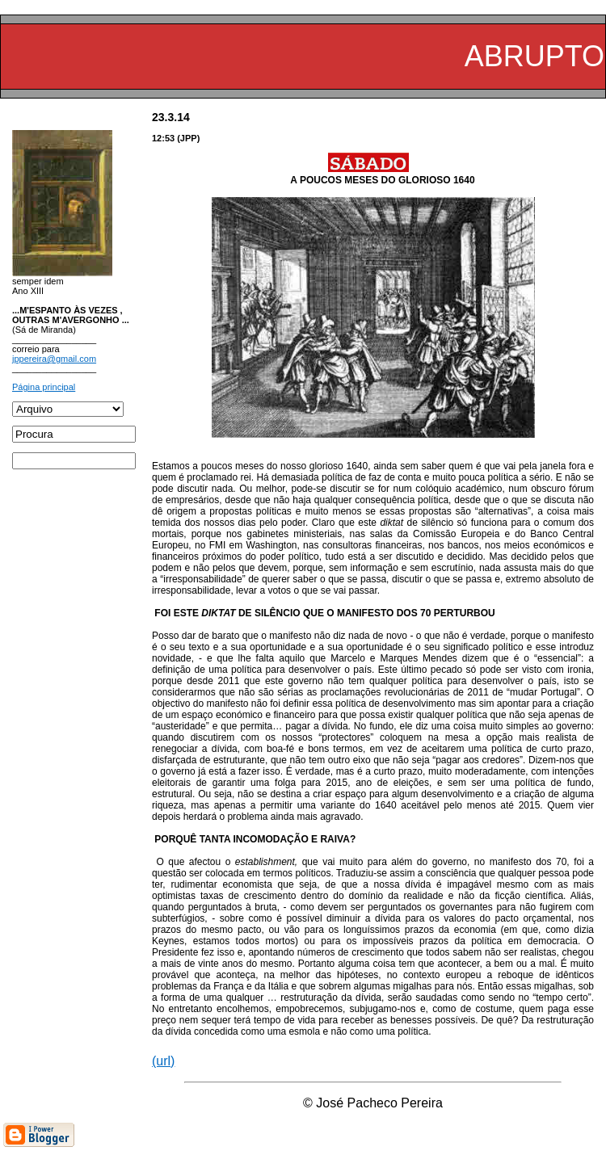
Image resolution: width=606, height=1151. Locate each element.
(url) (163, 1061)
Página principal (43, 387)
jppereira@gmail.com (54, 358)
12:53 (163, 138)
